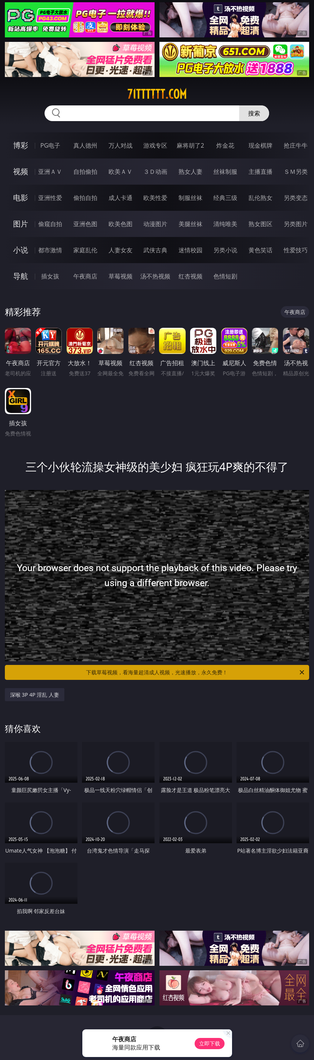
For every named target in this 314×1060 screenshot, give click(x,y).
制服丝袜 (190, 198)
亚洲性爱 (50, 198)
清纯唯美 (225, 224)
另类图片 (296, 224)
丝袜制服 (225, 171)
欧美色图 (120, 224)
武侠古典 (155, 250)
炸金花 (225, 145)
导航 (20, 276)
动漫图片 (155, 224)
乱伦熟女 (260, 198)
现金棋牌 (260, 145)
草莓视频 (120, 276)
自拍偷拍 (85, 171)
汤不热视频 (155, 276)
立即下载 (209, 1043)
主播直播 (260, 171)
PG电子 (50, 145)
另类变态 (296, 198)
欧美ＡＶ (120, 171)
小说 (20, 250)
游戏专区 (155, 145)
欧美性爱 (155, 198)
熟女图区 (260, 224)
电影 (20, 197)
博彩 (20, 145)
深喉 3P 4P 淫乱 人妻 (35, 694)
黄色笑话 (260, 250)
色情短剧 (225, 276)
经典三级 (225, 198)
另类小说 (225, 250)
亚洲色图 (85, 224)
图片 (20, 224)
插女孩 (50, 276)
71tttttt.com (157, 94)
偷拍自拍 (85, 198)
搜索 (254, 113)
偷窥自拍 (50, 224)
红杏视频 (190, 276)
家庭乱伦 (85, 250)
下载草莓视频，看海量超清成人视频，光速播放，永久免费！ (195, 672)
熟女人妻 (190, 171)
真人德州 (85, 145)
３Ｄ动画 (155, 171)
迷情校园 (190, 250)
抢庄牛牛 (296, 145)
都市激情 (50, 250)
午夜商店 (85, 276)
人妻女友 (120, 250)
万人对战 (120, 145)
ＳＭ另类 (296, 171)
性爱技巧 (296, 250)
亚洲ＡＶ (50, 171)
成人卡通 (120, 198)
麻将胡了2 (190, 145)
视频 (20, 171)
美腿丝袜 (190, 224)
